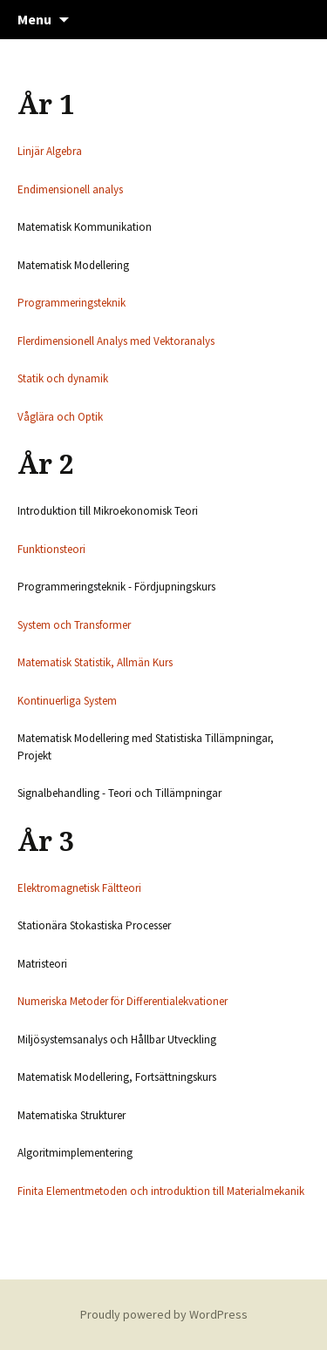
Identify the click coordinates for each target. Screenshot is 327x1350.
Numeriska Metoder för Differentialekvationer (122, 1001)
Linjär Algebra (49, 151)
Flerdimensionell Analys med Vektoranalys (116, 341)
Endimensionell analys (70, 189)
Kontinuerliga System (67, 700)
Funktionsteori (51, 549)
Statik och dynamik (62, 378)
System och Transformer (74, 625)
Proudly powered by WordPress (164, 1314)
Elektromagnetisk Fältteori (79, 888)
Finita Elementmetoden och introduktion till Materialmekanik (160, 1191)
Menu (34, 19)
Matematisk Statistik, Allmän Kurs (95, 662)
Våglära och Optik (60, 416)
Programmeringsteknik (71, 302)
